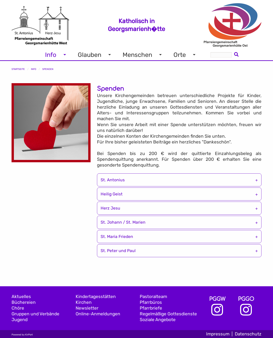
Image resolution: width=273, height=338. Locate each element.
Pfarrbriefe (151, 308)
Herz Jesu (110, 208)
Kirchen (84, 302)
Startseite (18, 69)
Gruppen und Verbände (35, 313)
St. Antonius (113, 179)
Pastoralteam (153, 296)
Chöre (18, 308)
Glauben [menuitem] (89, 54)
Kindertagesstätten (96, 296)
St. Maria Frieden (117, 236)
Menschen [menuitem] (137, 54)
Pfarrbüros (151, 302)
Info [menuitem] (50, 54)
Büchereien (24, 302)
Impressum (217, 334)
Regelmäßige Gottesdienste (168, 313)
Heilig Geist (112, 194)
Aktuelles (21, 296)
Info (33, 69)
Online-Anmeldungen (98, 313)
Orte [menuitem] (179, 54)
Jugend (20, 319)
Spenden (47, 69)
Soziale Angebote (158, 319)
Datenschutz (248, 334)
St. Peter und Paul (118, 250)
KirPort (29, 334)
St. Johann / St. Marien (123, 222)
